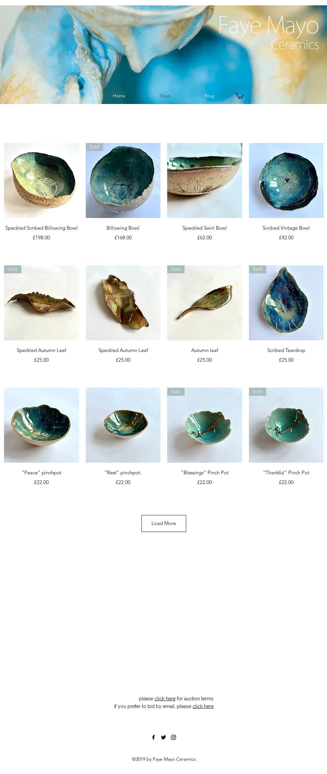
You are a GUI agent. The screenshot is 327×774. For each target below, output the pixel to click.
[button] (240, 95)
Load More (163, 523)
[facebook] (153, 737)
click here (165, 698)
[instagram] (173, 737)
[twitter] (163, 737)
